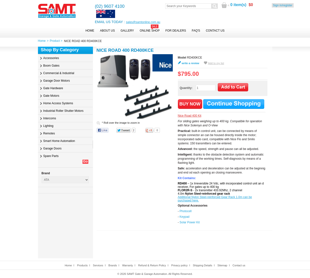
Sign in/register (282, 5)
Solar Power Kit (190, 222)
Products (82, 265)
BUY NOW (190, 104)
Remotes (49, 133)
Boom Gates (51, 65)
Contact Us (215, 30)
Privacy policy (179, 265)
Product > (57, 41)
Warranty (127, 265)
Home (89, 30)
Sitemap (222, 265)
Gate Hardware (53, 88)
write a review (190, 63)
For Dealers (175, 30)
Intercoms (49, 118)
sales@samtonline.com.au (143, 22)
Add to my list (216, 63)
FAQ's (196, 30)
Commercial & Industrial (58, 73)
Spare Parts (51, 156)
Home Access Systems (58, 103)
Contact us (238, 265)
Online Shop (150, 30)
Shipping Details (202, 265)
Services (98, 265)
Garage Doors (52, 148)
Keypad (185, 216)
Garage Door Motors (56, 80)
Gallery (127, 30)
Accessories (51, 58)
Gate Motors (51, 95)
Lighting (48, 126)
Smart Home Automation (59, 141)
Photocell (185, 211)
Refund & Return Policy (152, 265)
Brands (113, 265)
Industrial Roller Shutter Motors (63, 111)
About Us (107, 30)
